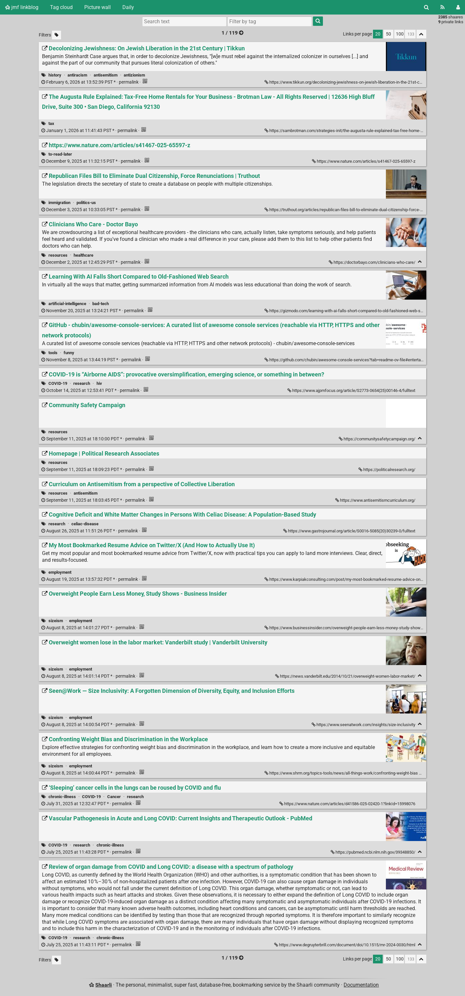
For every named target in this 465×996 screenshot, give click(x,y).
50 (388, 34)
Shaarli (103, 985)
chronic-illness (62, 796)
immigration (59, 202)
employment (59, 572)
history (54, 75)
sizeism (55, 620)
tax (51, 123)
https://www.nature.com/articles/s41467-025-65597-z (364, 161)
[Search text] (184, 21)
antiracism (77, 75)
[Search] (426, 7)
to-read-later (60, 154)
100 (400, 34)
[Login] (458, 7)
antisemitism (106, 75)
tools (52, 352)
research (81, 383)
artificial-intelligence (67, 303)
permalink (90, 82)
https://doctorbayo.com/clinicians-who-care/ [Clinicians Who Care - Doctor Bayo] (372, 262)
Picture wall (97, 7)
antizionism (134, 75)
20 (377, 34)
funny (69, 352)
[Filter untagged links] (56, 35)
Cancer (114, 796)
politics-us (86, 202)
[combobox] (270, 21)
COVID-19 (57, 383)
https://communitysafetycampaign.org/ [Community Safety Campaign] (377, 438)
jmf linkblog (21, 7)
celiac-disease (84, 523)
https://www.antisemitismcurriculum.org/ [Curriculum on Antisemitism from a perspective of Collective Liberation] (375, 500)
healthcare (83, 255)
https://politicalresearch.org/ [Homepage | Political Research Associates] (387, 469)
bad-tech (100, 303)
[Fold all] (421, 34)
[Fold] (420, 262)
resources (57, 255)
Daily (128, 7)
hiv (99, 383)
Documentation (361, 985)
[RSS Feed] (442, 7)
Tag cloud (61, 7)
